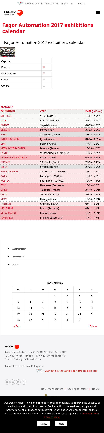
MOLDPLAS (7, 208)
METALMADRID (9, 213)
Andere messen (19, 248)
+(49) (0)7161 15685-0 (22, 355)
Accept (43, 423)
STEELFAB (6, 116)
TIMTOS (5, 125)
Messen (15, 264)
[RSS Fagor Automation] (24, 382)
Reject (61, 423)
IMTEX (4, 120)
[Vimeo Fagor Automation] (18, 382)
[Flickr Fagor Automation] (7, 382)
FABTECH (6, 203)
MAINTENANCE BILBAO (14, 157)
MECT (4, 199)
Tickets (96, 389)
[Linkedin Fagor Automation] (12, 382)
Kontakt (82, 3)
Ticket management (52, 389)
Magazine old (18, 256)
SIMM (4, 134)
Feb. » (93, 326)
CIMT (3, 143)
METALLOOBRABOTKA (13, 148)
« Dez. (16, 326)
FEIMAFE (5, 162)
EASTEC (5, 153)
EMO (3, 185)
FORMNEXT (7, 217)
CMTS (4, 194)
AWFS (4, 176)
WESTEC (5, 180)
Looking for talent (77, 389)
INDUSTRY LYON (10, 139)
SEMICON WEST (9, 171)
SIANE (4, 190)
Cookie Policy (51, 417)
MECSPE (5, 129)
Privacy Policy (90, 413)
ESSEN (4, 166)
